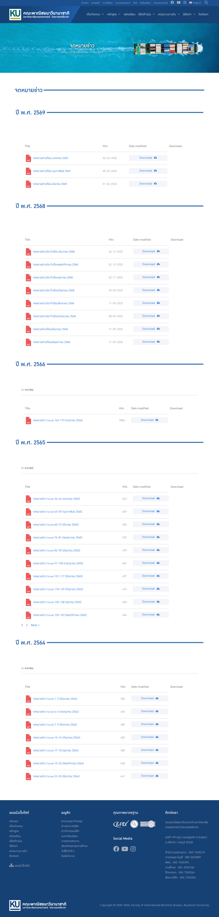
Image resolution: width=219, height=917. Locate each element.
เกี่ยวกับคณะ (96, 14)
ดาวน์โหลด (107, 3)
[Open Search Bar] (206, 3)
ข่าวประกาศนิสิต (70, 826)
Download (148, 158)
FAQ (135, 3)
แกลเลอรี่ (95, 3)
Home (64, 52)
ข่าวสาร (84, 3)
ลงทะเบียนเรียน (69, 836)
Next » (35, 625)
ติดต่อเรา (203, 14)
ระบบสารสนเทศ (122, 3)
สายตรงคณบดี (161, 3)
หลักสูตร (114, 14)
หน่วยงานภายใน (169, 14)
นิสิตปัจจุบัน (147, 14)
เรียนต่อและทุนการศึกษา (74, 846)
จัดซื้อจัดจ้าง (68, 851)
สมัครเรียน (129, 14)
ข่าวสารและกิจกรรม (79, 52)
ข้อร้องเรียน (145, 3)
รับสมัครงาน (68, 856)
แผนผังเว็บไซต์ (19, 865)
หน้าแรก (13, 821)
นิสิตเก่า (190, 14)
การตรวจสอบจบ (70, 841)
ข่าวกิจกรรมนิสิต (70, 831)
